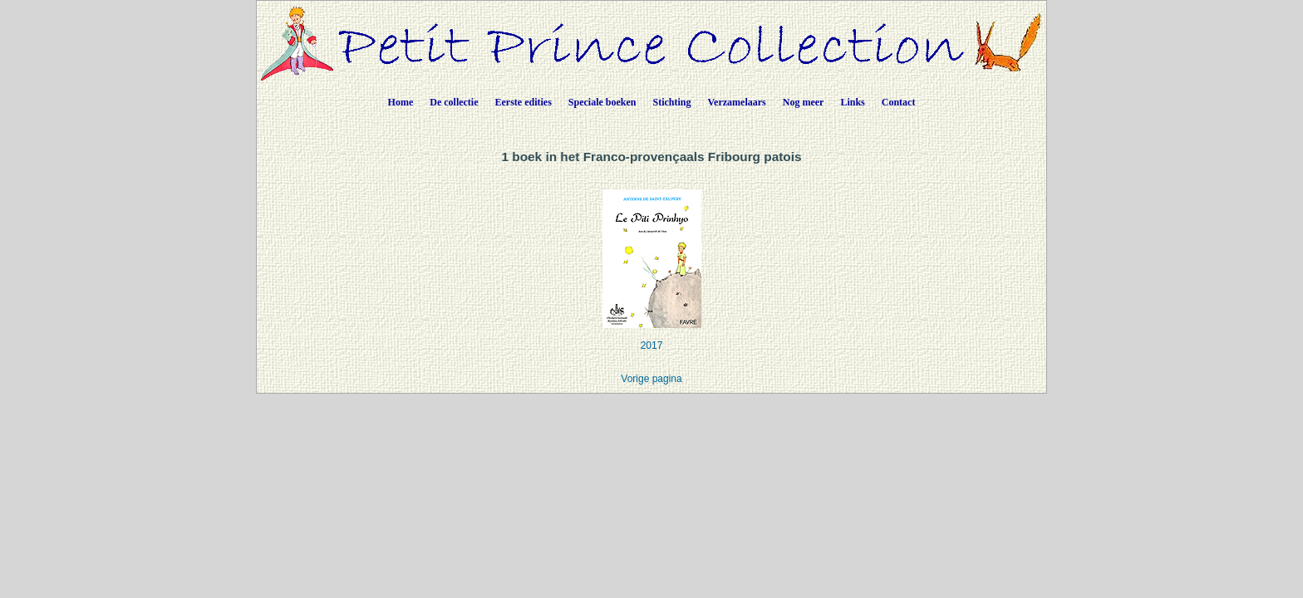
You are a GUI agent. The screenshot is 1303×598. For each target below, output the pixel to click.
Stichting (672, 102)
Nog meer (803, 102)
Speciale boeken (602, 102)
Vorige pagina (651, 379)
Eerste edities (523, 102)
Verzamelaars (737, 102)
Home (401, 102)
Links (852, 102)
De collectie (454, 102)
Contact (899, 102)
